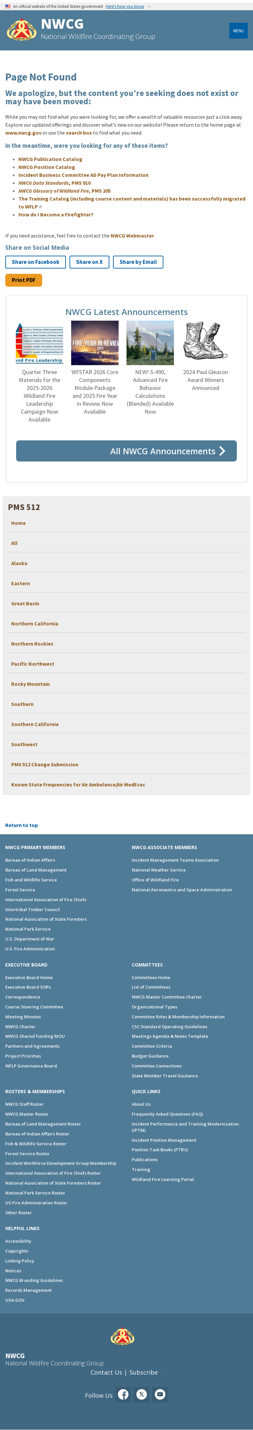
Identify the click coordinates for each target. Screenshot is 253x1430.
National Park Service (28, 929)
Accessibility (18, 1241)
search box (79, 132)
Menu (238, 31)
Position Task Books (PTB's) (160, 1150)
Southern (22, 704)
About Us (141, 1104)
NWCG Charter (20, 1027)
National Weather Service (159, 870)
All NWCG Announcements (162, 451)
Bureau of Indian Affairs (30, 860)
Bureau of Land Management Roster (43, 1124)
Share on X (89, 262)
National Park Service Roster (35, 1193)
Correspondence (22, 997)
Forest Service (20, 890)
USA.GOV (14, 1300)
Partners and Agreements (32, 1046)
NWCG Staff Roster (24, 1104)
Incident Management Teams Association (175, 860)
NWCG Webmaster (132, 235)
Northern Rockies (32, 643)
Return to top (21, 825)
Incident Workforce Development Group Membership (60, 1163)
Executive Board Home (29, 977)
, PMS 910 (54, 182)
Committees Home (151, 977)
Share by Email (138, 262)
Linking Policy (19, 1261)
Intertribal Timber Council (32, 909)
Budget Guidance (150, 1056)
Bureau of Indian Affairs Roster (37, 1134)
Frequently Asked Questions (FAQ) (167, 1114)
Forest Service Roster (27, 1154)
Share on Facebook (35, 262)
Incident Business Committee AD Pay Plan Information (83, 175)
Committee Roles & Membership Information (178, 1017)
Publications (144, 1159)
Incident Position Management (164, 1140)
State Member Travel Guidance (165, 1076)
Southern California (35, 724)
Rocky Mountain (30, 684)
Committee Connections (157, 1066)
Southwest (24, 744)
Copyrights (16, 1251)
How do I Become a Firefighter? (56, 214)
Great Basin (25, 603)
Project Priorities (23, 1056)
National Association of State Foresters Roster (53, 1183)
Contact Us (106, 1372)
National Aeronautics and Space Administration (182, 890)
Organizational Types (154, 1007)
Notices (13, 1271)
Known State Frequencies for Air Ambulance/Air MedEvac (78, 784)
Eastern (20, 583)
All (14, 543)
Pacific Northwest (32, 663)
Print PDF (24, 280)
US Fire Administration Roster (36, 1203)
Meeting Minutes (23, 1017)
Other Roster (18, 1213)
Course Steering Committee (34, 1007)
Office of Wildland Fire (155, 880)
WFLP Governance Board (31, 1066)
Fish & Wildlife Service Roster (36, 1144)
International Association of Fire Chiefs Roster (53, 1173)
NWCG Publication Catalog (50, 159)
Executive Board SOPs (28, 987)
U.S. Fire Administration (30, 949)
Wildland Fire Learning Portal (163, 1179)
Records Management (28, 1290)
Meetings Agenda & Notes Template (170, 1036)
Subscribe (143, 1372)
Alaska (19, 563)
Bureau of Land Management (36, 870)
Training (141, 1169)
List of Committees (151, 987)
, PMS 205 (64, 190)
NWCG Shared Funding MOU (35, 1036)
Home (18, 523)
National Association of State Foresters (46, 919)
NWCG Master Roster (27, 1114)
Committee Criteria (152, 1046)
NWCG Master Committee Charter (167, 997)
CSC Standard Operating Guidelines (169, 1027)
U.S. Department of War (29, 939)
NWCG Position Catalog (46, 167)
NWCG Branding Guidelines (34, 1280)
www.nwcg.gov (23, 132)
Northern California (34, 623)
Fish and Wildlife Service (31, 880)
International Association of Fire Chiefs (45, 900)
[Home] (21, 30)
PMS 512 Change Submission (44, 764)
